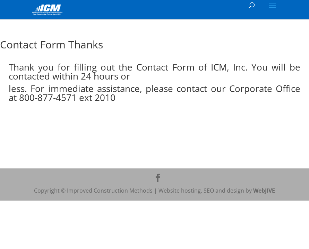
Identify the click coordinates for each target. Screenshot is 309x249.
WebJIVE (264, 190)
